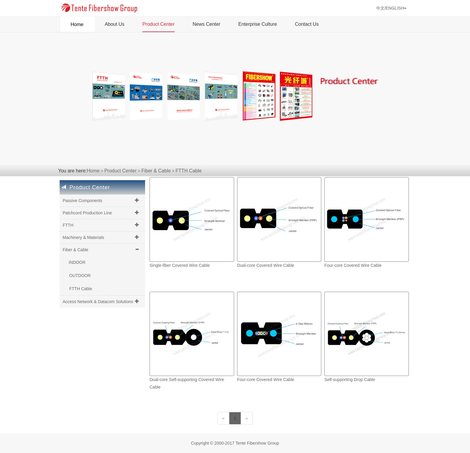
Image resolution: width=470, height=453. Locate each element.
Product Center (158, 24)
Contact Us (307, 24)
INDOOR (77, 262)
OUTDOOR (80, 275)
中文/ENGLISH (391, 8)
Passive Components (82, 200)
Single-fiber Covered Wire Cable (180, 265)
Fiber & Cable (156, 170)
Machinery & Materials (83, 237)
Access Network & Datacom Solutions (98, 301)
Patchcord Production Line (87, 212)
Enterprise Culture (257, 24)
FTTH (68, 225)
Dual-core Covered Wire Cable (265, 265)
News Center (206, 24)
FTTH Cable (189, 170)
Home (77, 22)
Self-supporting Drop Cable (349, 379)
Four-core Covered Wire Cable (353, 265)
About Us (114, 24)
